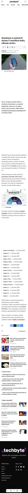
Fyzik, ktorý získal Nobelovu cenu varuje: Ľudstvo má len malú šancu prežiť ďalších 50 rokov (17, 348)
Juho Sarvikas (8, 207)
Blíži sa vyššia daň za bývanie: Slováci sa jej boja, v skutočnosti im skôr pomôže (18, 340)
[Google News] (24, 467)
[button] (2, 1)
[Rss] (21, 470)
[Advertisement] (14, 21)
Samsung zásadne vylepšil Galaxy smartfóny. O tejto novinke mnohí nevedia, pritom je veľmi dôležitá (9, 405)
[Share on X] (7, 47)
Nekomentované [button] (21, 331)
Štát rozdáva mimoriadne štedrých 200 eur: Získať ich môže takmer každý (17, 356)
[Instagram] (16, 470)
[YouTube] (21, 467)
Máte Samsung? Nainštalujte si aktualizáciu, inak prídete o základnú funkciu (8, 422)
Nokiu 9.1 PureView (19, 319)
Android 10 (4, 106)
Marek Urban (3, 50)
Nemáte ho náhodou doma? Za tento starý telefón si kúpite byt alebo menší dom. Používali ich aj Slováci (18, 364)
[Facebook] (16, 467)
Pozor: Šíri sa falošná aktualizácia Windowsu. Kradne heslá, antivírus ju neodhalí (9, 413)
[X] (18, 467)
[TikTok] (18, 470)
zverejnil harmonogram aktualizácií (12, 110)
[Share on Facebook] (5, 47)
